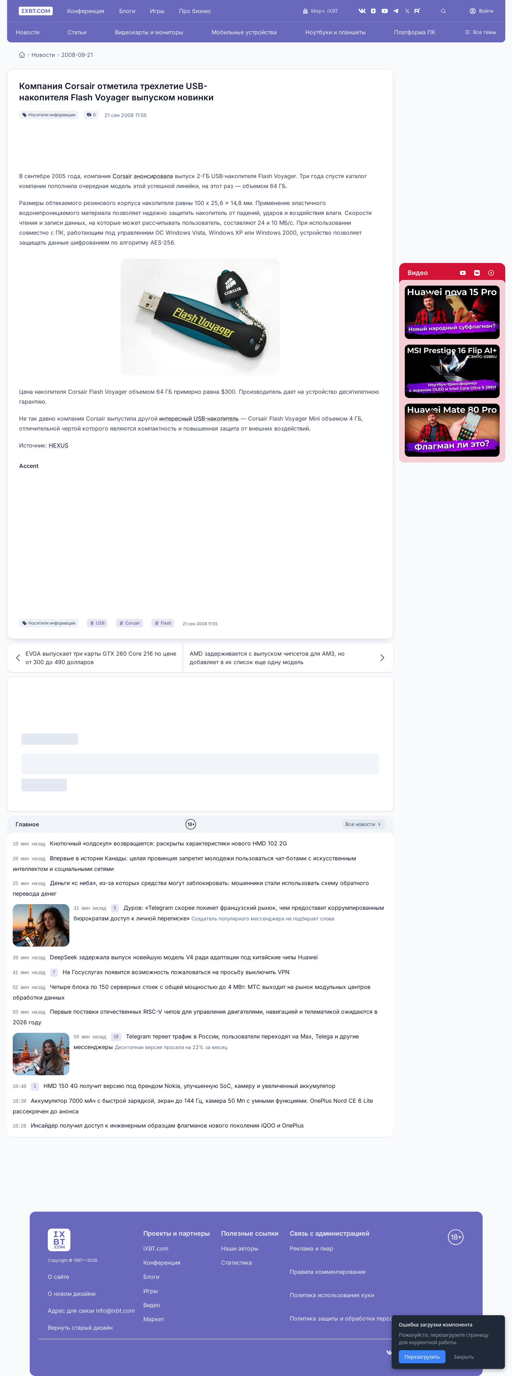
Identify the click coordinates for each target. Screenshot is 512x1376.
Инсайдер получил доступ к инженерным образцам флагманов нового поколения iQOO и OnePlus (167, 1125)
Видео (418, 272)
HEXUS (58, 445)
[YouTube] (384, 11)
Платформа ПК (415, 32)
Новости (27, 32)
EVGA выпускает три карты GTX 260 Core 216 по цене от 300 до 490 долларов (94, 658)
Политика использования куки (332, 1295)
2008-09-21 (77, 54)
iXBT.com (155, 1248)
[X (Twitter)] (407, 11)
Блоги (127, 10)
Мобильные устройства (244, 32)
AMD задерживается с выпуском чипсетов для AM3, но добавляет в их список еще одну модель (288, 658)
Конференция (85, 10)
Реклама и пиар (311, 1248)
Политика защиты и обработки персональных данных (364, 1318)
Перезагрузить (422, 1356)
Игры (157, 10)
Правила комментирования (328, 1271)
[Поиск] (443, 11)
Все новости (363, 824)
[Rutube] (418, 11)
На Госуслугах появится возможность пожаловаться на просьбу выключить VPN (176, 972)
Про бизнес (195, 10)
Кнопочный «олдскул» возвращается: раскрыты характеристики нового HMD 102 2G (168, 843)
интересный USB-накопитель (199, 418)
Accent (29, 465)
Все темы (480, 32)
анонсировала (153, 176)
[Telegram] (396, 11)
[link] (116, 907)
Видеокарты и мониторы (149, 32)
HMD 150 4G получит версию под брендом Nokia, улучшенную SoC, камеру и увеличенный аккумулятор (189, 1085)
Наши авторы (239, 1248)
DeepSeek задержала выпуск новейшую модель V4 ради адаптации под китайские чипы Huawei (184, 957)
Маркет (153, 1319)
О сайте (58, 1276)
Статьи (77, 32)
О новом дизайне (72, 1293)
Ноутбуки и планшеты (335, 32)
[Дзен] (373, 11)
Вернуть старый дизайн (80, 1327)
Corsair (122, 176)
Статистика (236, 1262)
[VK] (362, 11)
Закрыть (464, 1356)
